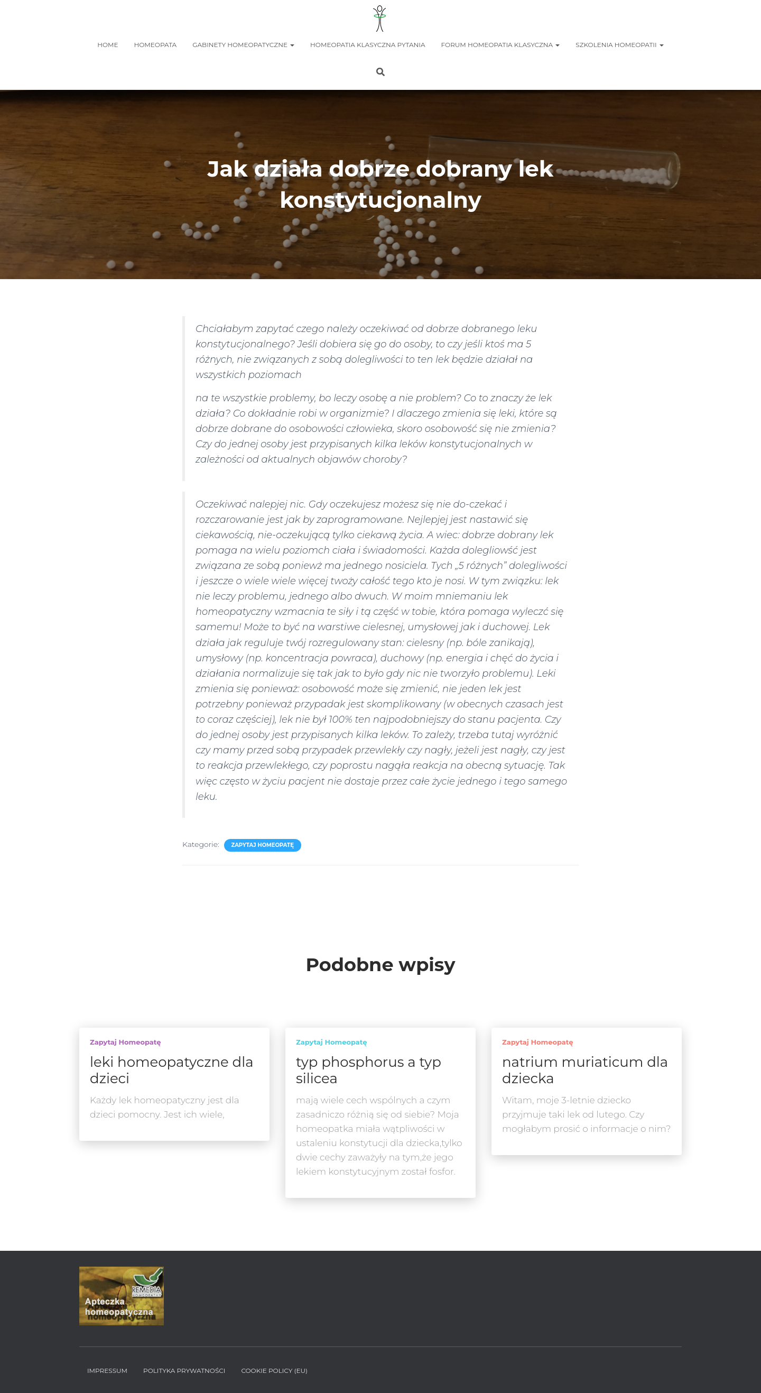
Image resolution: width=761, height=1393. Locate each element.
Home (107, 45)
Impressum (107, 1370)
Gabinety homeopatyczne (243, 45)
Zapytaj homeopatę (262, 845)
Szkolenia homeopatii (619, 45)
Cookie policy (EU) (274, 1370)
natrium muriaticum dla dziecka (585, 1070)
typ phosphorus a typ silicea (368, 1070)
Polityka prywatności (184, 1370)
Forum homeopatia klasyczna (500, 45)
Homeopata (155, 45)
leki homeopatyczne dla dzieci (172, 1070)
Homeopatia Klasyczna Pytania (367, 45)
